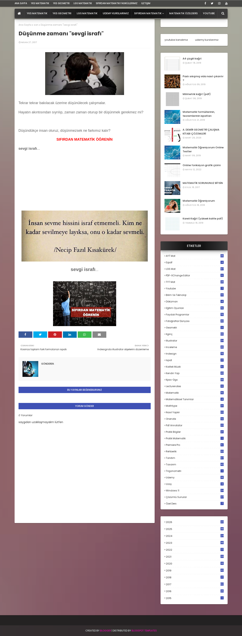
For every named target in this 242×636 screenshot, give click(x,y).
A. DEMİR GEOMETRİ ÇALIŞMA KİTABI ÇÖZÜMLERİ (201, 131)
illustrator (195, 340)
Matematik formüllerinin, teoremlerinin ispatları (199, 114)
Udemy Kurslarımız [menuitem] (116, 13)
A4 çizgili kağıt (192, 58)
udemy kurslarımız (207, 40)
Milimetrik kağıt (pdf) (197, 94)
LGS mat (195, 269)
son (36, 24)
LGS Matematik (83, 3)
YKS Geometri (61, 3)
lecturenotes (195, 386)
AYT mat (195, 256)
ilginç (195, 334)
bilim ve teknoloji (195, 295)
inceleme (195, 347)
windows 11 (195, 490)
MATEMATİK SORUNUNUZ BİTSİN (203, 183)
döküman (195, 301)
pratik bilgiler (195, 432)
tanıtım (195, 458)
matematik (195, 393)
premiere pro (195, 445)
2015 (195, 598)
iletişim (145, 3)
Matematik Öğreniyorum (199, 201)
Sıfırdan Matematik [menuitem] (148, 13)
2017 (195, 584)
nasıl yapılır (195, 412)
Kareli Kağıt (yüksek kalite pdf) (203, 218)
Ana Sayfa (25, 24)
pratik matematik (195, 438)
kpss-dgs (195, 379)
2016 (195, 591)
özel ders (195, 503)
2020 (195, 564)
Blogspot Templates (144, 630)
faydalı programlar (195, 314)
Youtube (195, 288)
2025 (195, 529)
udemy (195, 477)
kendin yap (195, 373)
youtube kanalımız (176, 40)
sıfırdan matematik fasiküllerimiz (116, 3)
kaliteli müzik (195, 366)
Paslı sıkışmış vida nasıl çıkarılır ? (203, 78)
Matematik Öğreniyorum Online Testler (203, 149)
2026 (195, 522)
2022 (195, 550)
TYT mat (195, 282)
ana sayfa (21, 3)
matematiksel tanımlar (195, 399)
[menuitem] (19, 13)
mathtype (195, 405)
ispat (195, 360)
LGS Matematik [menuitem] (87, 13)
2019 (195, 571)
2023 (195, 543)
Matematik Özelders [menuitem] (183, 13)
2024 (195, 536)
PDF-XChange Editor (195, 275)
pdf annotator (195, 425)
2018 (195, 578)
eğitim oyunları (195, 308)
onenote (195, 419)
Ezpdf (195, 262)
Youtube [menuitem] (209, 13)
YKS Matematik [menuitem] (37, 13)
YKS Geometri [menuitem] (62, 13)
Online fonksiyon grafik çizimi (202, 165)
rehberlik (195, 451)
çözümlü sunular (195, 497)
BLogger (105, 630)
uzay (195, 484)
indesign (195, 353)
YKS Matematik (40, 3)
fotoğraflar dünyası (195, 321)
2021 (195, 557)
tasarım (195, 464)
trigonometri (195, 471)
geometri (195, 327)
